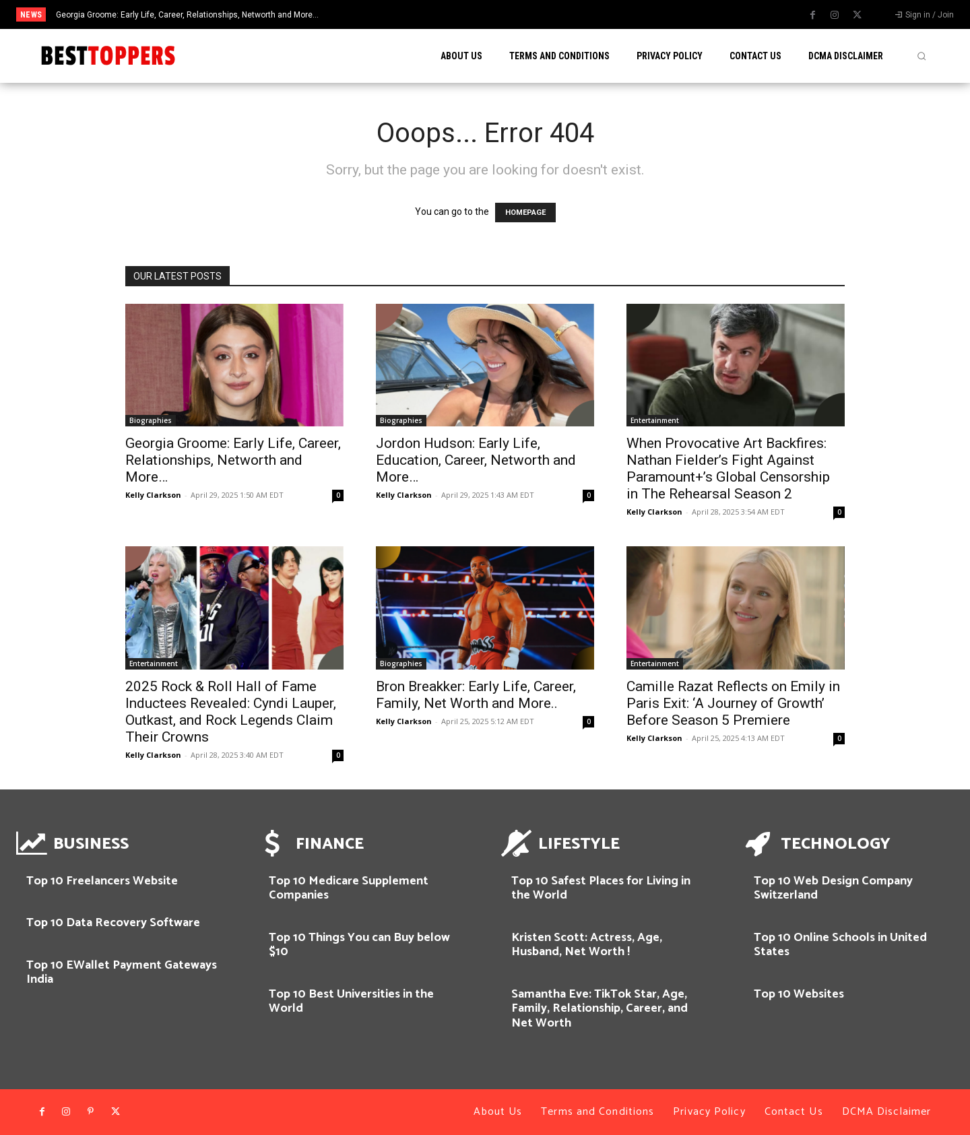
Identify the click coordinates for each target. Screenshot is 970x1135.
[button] (921, 55)
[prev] (519, 14)
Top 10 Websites (799, 994)
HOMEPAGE (525, 212)
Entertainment (654, 420)
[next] (541, 14)
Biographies (150, 420)
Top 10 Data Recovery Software (113, 923)
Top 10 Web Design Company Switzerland (833, 888)
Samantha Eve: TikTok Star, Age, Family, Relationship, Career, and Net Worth (599, 1008)
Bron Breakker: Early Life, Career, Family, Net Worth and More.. (476, 694)
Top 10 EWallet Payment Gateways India (121, 972)
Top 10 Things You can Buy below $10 (359, 945)
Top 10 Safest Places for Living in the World (600, 888)
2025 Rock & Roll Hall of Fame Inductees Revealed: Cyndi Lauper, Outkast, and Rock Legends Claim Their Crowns (230, 711)
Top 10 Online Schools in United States (840, 945)
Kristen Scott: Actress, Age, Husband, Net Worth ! (586, 945)
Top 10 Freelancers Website (102, 881)
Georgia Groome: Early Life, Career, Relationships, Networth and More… (187, 15)
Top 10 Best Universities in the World (351, 1001)
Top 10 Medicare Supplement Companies (348, 888)
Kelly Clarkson (153, 495)
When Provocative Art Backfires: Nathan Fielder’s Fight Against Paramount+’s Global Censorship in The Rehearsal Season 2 (728, 468)
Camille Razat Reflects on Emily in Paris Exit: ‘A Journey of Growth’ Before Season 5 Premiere (733, 703)
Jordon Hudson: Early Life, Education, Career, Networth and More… (476, 460)
